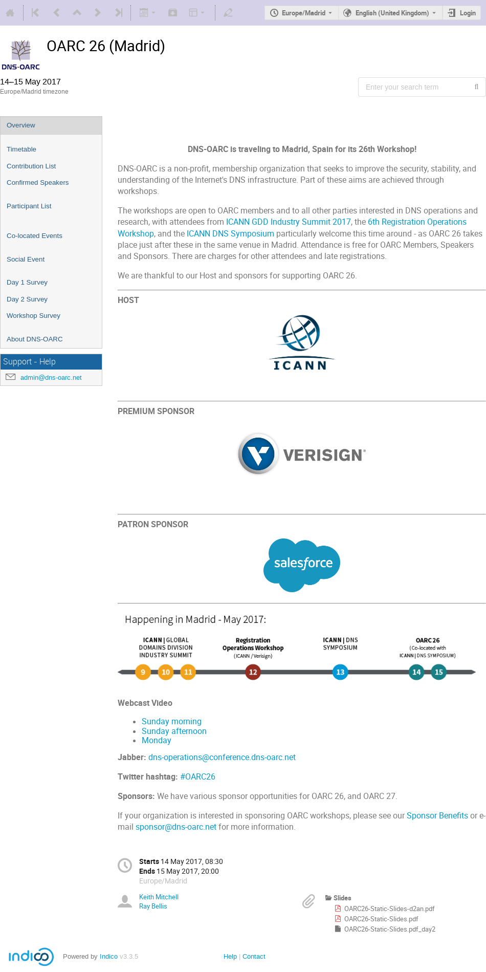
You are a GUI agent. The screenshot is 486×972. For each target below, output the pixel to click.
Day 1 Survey (27, 282)
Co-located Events (34, 236)
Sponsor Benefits (437, 815)
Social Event (26, 259)
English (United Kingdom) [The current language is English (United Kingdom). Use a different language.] (392, 12)
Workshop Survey (33, 315)
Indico (109, 956)
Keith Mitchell (159, 896)
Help (230, 956)
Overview (21, 125)
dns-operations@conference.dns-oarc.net (222, 757)
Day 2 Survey (27, 299)
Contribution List (31, 166)
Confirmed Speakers (38, 182)
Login (468, 12)
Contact (254, 956)
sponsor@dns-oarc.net (176, 827)
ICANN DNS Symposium (230, 233)
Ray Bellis (153, 906)
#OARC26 (197, 776)
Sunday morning (172, 721)
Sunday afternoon (174, 731)
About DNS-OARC (35, 339)
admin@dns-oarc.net (51, 377)
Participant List (29, 206)
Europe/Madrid (303, 12)
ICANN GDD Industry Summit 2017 (288, 222)
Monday (156, 740)
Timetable (21, 149)
